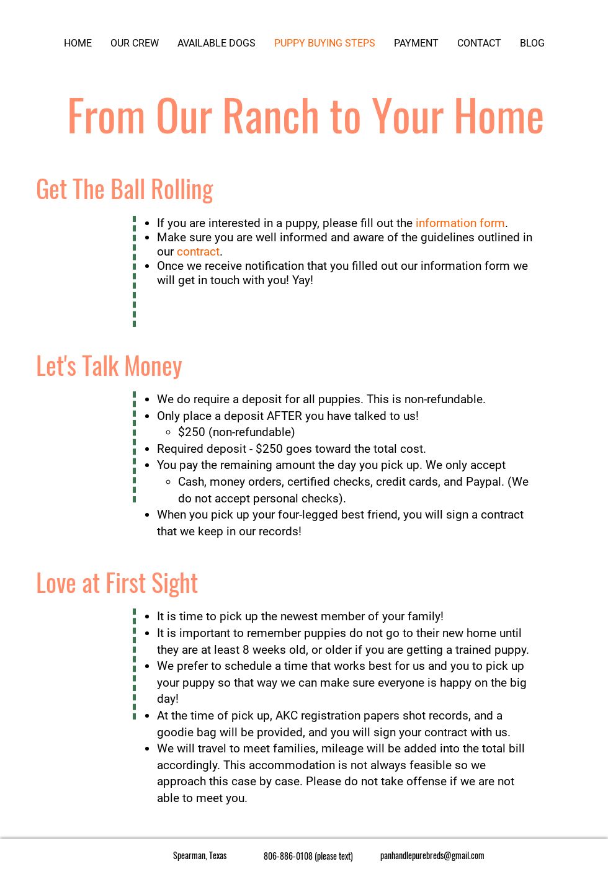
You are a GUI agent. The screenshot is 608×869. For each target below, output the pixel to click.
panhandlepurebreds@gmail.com (432, 855)
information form (460, 223)
